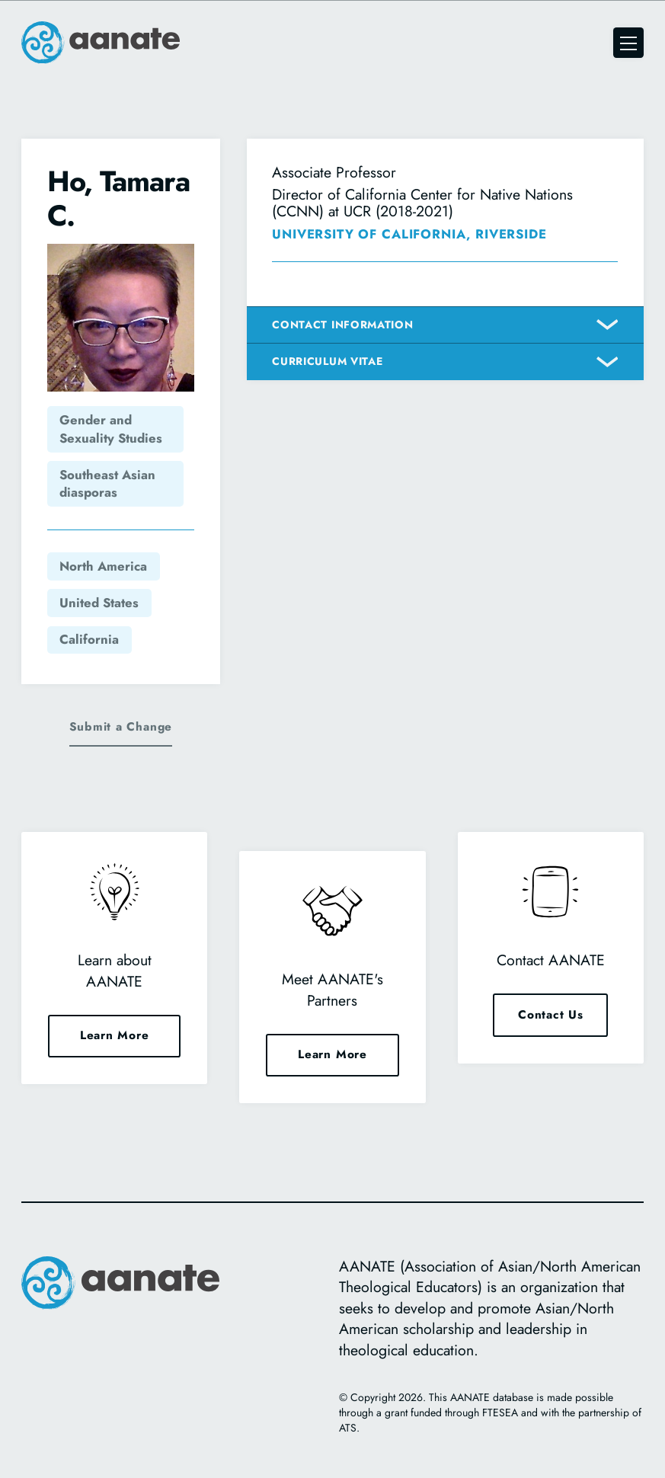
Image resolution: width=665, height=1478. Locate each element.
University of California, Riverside (409, 234)
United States (99, 602)
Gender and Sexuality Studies (110, 429)
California (89, 639)
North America (103, 566)
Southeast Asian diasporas (107, 483)
